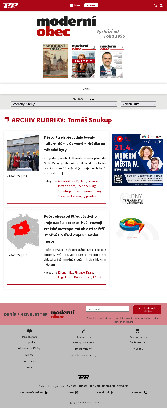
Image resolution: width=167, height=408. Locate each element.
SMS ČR (82, 386)
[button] (147, 309)
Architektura (66, 181)
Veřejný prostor (86, 196)
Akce (29, 367)
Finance (92, 181)
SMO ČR (71, 386)
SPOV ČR (94, 386)
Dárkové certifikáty (29, 348)
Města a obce (66, 186)
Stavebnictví (66, 196)
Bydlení (81, 181)
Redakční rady (83, 349)
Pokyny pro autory (83, 342)
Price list (138, 348)
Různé (96, 277)
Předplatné (29, 342)
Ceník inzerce (138, 342)
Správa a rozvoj (91, 191)
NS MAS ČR (108, 386)
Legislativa (65, 277)
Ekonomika (65, 272)
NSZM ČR (122, 386)
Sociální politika (69, 191)
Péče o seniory (86, 186)
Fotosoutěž (29, 361)
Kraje (89, 272)
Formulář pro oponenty (83, 355)
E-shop (29, 354)
